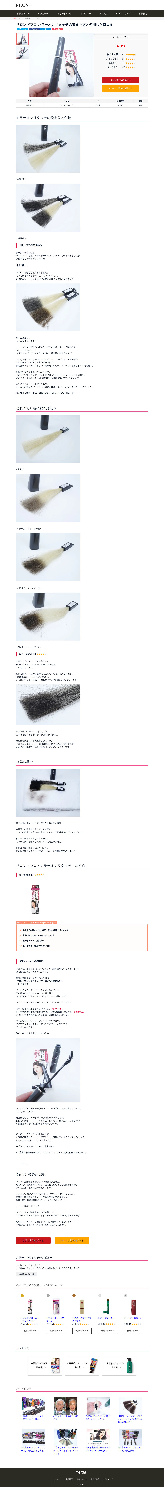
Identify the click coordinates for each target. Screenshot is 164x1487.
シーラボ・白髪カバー (133, 1308)
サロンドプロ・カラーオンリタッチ (30, 1308)
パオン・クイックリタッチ (56, 1308)
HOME (56, 1479)
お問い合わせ (82, 1479)
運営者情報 (95, 1479)
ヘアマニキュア (123, 14)
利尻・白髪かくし (107, 1306)
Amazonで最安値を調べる (120, 88)
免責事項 (69, 1479)
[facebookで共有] (34, 29)
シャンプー (86, 14)
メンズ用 (103, 14)
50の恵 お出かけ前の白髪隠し (82, 1308)
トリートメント (65, 14)
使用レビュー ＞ (30, 1331)
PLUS (82, 1472)
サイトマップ (108, 1479)
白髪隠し (143, 14)
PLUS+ (23, 5)
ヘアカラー (43, 14)
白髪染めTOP (23, 14)
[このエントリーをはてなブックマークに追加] (45, 29)
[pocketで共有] (57, 29)
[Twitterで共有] (22, 29)
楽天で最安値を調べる (121, 80)
